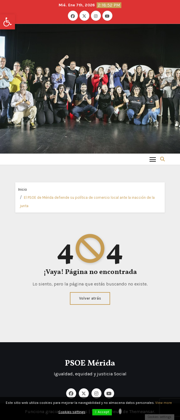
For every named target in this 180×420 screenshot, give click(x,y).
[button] (7, 21)
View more (163, 403)
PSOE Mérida (90, 363)
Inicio (22, 189)
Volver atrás (90, 298)
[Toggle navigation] (153, 159)
